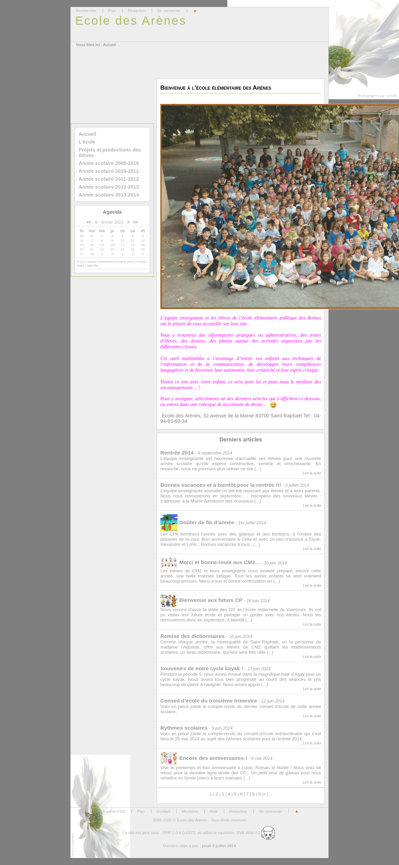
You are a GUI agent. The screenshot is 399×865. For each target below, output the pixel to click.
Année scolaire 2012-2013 (109, 187)
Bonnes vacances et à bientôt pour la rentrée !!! (220, 485)
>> (135, 222)
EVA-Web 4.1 (256, 832)
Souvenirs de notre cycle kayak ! (201, 668)
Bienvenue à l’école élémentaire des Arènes (215, 87)
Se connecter (169, 11)
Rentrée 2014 (177, 453)
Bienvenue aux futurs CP (201, 600)
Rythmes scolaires (183, 728)
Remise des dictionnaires (192, 636)
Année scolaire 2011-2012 (109, 179)
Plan (112, 11)
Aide (214, 811)
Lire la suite (312, 473)
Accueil (109, 45)
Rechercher (86, 11)
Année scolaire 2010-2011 (109, 171)
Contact (163, 811)
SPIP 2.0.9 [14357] (178, 833)
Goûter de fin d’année (197, 522)
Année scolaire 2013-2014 (109, 195)
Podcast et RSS (111, 811)
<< (89, 222)
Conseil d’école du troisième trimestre (208, 701)
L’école (87, 142)
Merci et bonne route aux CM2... (210, 562)
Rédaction (137, 11)
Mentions (190, 811)
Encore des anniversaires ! (203, 758)
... (270, 794)
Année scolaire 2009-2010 (109, 163)
